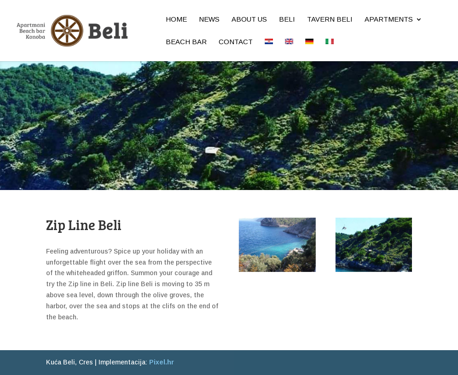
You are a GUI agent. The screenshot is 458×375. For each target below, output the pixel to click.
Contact (236, 42)
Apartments (389, 19)
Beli (287, 19)
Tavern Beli (330, 19)
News (209, 19)
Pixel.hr (161, 362)
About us (249, 19)
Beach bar (186, 42)
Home (176, 19)
